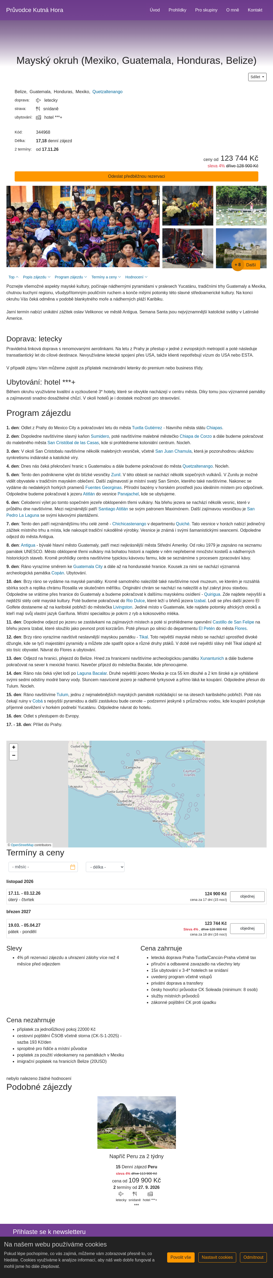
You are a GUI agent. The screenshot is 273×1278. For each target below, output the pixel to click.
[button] (14, 748)
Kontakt (255, 10)
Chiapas (214, 427)
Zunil (116, 474)
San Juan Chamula (173, 451)
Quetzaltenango (108, 91)
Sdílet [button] (256, 77)
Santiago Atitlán (113, 509)
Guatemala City (88, 566)
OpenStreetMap (22, 845)
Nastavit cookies (217, 1257)
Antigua (28, 545)
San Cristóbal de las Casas (73, 442)
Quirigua (212, 594)
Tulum (62, 694)
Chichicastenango (129, 524)
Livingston (122, 607)
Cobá (38, 701)
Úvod (155, 10)
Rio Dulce (135, 600)
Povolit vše (181, 1257)
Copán (57, 573)
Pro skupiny (206, 10)
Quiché (183, 524)
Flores (240, 628)
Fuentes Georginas (103, 487)
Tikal (143, 637)
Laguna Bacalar (92, 673)
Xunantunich (212, 658)
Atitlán (89, 494)
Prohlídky (177, 10)
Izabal (200, 600)
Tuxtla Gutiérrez (147, 427)
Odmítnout (253, 1257)
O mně (232, 10)
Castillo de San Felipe (233, 622)
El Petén (207, 628)
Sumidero (100, 436)
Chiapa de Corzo (196, 436)
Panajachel (128, 494)
